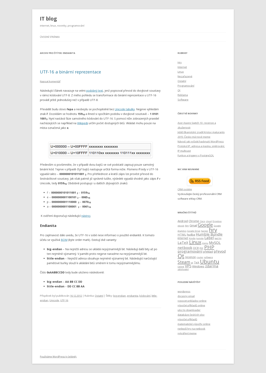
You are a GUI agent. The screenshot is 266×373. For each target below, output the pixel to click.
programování (190, 251)
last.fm (218, 238)
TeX (196, 262)
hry (213, 229)
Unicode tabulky (125, 109)
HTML (182, 234)
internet (183, 238)
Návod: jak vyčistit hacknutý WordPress (201, 141)
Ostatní (99, 295)
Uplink (181, 266)
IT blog (48, 18)
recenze (190, 257)
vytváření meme (187, 333)
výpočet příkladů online (191, 305)
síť (192, 262)
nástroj (85, 216)
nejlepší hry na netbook (191, 328)
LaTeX (183, 242)
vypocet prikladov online (192, 300)
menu (205, 243)
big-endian (119, 295)
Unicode (54, 300)
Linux (181, 71)
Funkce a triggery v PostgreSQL (196, 155)
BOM (64, 240)
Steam (184, 262)
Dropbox (217, 221)
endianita (132, 295)
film (187, 225)
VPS (188, 266)
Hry (180, 62)
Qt (179, 90)
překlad (208, 251)
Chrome (194, 221)
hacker (204, 231)
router (200, 257)
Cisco (202, 221)
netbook (185, 247)
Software (183, 99)
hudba (191, 234)
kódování (144, 295)
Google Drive (193, 231)
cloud (209, 221)
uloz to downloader (189, 310)
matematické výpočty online (194, 324)
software (208, 257)
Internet (182, 67)
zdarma (211, 266)
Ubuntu (209, 261)
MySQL (215, 242)
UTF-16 (64, 300)
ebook (181, 225)
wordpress (184, 291)
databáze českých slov (191, 314)
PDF (201, 248)
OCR (196, 248)
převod (220, 251)
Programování (186, 85)
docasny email (186, 296)
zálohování (183, 269)
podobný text (94, 90)
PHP (209, 247)
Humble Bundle (209, 234)
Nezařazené (185, 76)
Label (209, 237)
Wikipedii (82, 123)
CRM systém (185, 189)
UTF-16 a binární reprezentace (70, 72)
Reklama (183, 95)
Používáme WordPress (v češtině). (58, 356)
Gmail (193, 225)
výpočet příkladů (187, 319)
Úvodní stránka (50, 37)
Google (205, 224)
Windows (198, 266)
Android (183, 221)
